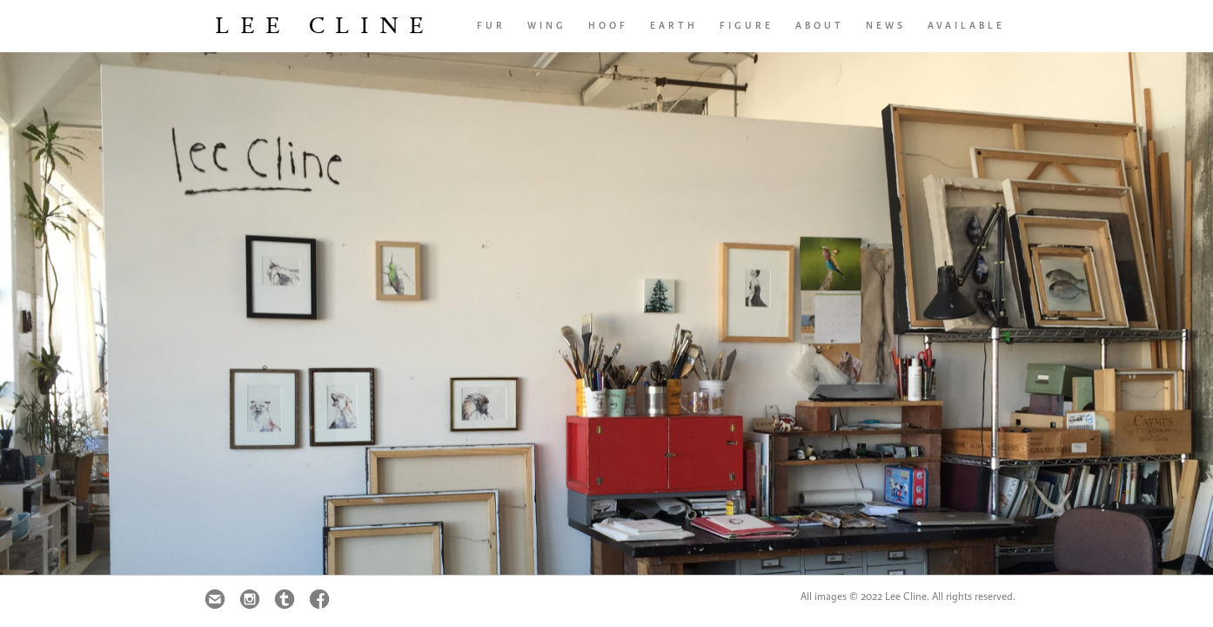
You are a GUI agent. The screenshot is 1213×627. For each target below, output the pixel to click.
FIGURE (747, 25)
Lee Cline (324, 26)
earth (674, 25)
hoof (608, 25)
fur (491, 25)
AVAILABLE (966, 25)
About (819, 25)
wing (546, 25)
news (886, 25)
